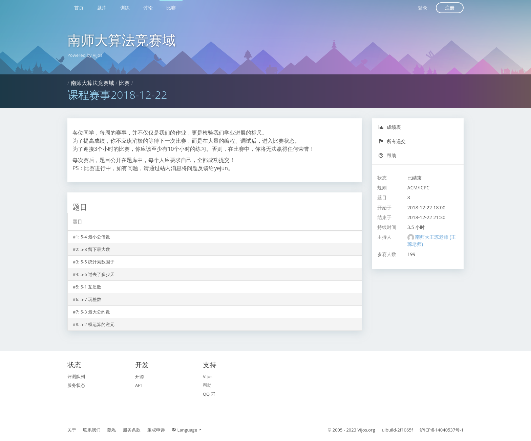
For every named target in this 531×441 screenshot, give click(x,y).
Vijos (207, 376)
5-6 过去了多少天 (97, 274)
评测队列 (76, 376)
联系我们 (92, 430)
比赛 (171, 7)
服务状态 (76, 385)
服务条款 (132, 430)
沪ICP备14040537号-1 (442, 430)
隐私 (111, 430)
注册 (449, 7)
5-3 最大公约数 (95, 312)
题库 (102, 7)
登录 (422, 7)
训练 (125, 7)
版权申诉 (156, 430)
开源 (139, 376)
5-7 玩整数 (91, 299)
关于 (71, 430)
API (138, 385)
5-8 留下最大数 (95, 249)
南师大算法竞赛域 (121, 39)
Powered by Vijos (84, 55)
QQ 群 (209, 394)
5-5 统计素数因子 (97, 262)
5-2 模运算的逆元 (97, 324)
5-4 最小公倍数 (95, 237)
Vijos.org (366, 430)
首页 (79, 7)
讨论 (148, 7)
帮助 (387, 155)
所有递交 (392, 141)
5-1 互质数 (91, 287)
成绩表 (389, 127)
